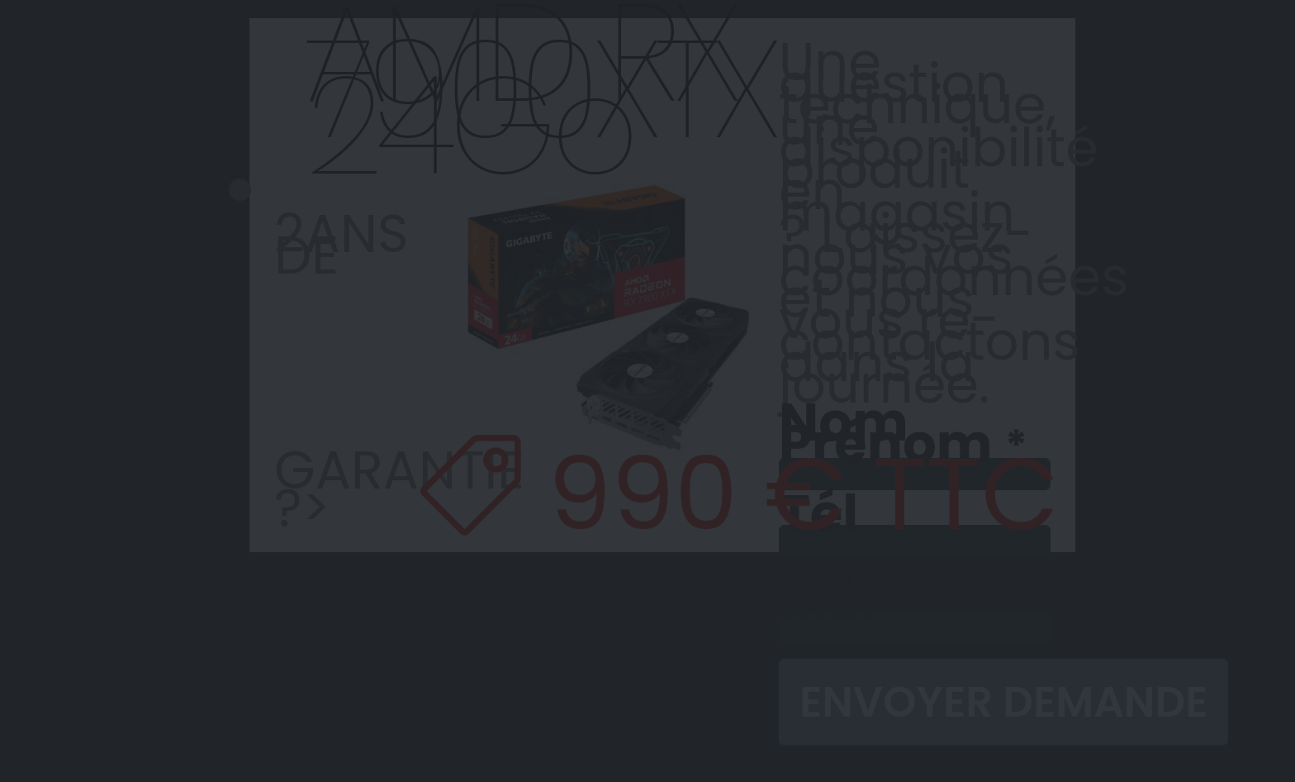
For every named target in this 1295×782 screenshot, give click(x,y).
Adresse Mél (889, 591)
